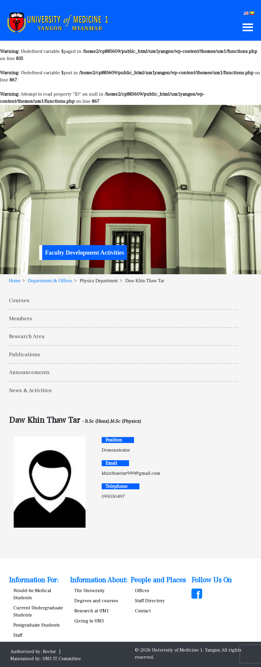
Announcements (29, 372)
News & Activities (30, 390)
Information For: (34, 580)
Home (15, 280)
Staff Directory (150, 601)
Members (20, 318)
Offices (142, 591)
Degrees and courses (96, 601)
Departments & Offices (50, 280)
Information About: (99, 580)
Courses (19, 300)
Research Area (27, 336)
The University (89, 591)
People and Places (158, 580)
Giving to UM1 (89, 621)
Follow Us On (211, 580)
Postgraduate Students (36, 625)
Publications (24, 354)
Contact (143, 611)
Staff (17, 635)
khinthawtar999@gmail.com (131, 473)
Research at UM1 (91, 611)
